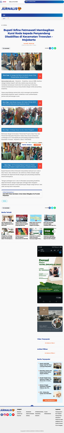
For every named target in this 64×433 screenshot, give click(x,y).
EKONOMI (28, 411)
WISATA (37, 415)
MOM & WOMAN (30, 413)
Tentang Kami (58, 411)
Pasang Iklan (58, 415)
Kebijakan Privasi (59, 421)
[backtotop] (32, 406)
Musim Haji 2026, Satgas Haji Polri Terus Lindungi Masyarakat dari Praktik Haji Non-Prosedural (46, 365)
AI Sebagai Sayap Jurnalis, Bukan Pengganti (22, 130)
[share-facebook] (50, 48)
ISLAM (45, 411)
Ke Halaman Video (50, 343)
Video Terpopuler (43, 339)
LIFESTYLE (19, 413)
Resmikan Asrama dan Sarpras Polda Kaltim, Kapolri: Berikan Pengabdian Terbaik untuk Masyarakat (46, 372)
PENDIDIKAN (47, 413)
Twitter (11, 415)
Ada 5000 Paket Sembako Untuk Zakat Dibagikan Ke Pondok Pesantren (21, 194)
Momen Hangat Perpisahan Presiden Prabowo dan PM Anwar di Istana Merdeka (45, 386)
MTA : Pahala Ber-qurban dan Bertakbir (45, 393)
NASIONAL (38, 413)
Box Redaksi (58, 413)
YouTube (14, 415)
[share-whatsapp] (55, 208)
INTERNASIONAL (39, 411)
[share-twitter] (52, 48)
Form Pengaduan (59, 425)
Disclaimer (58, 417)
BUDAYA (19, 411)
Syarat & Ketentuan (59, 423)
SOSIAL (4, 201)
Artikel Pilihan (42, 349)
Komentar (6, 208)
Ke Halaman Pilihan (50, 353)
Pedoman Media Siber (59, 419)
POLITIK (19, 415)
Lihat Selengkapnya (50, 400)
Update (37, 144)
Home (4, 2)
